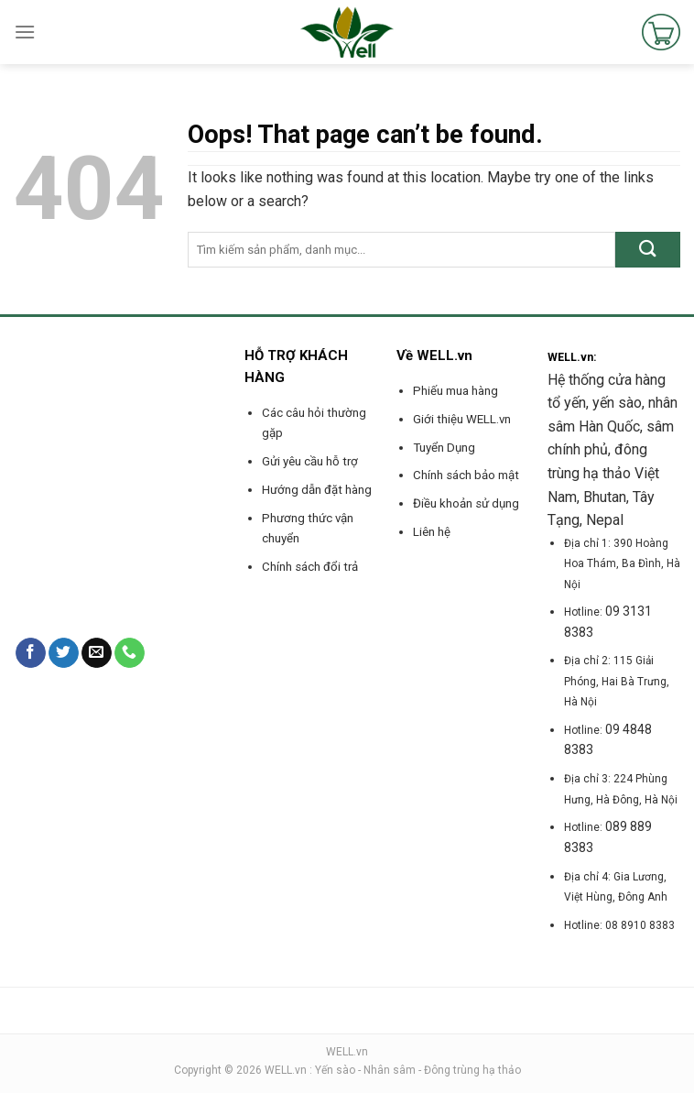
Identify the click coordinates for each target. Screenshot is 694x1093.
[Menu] (25, 31)
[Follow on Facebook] (31, 653)
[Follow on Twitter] (64, 653)
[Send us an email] (96, 653)
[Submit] (647, 250)
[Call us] (129, 653)
